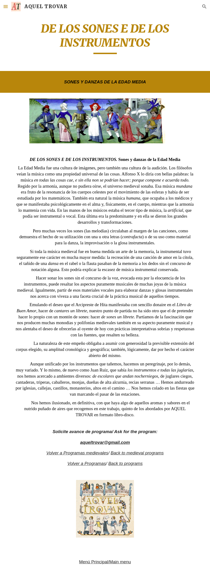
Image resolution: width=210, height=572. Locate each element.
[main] (105, 38)
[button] (5, 6)
